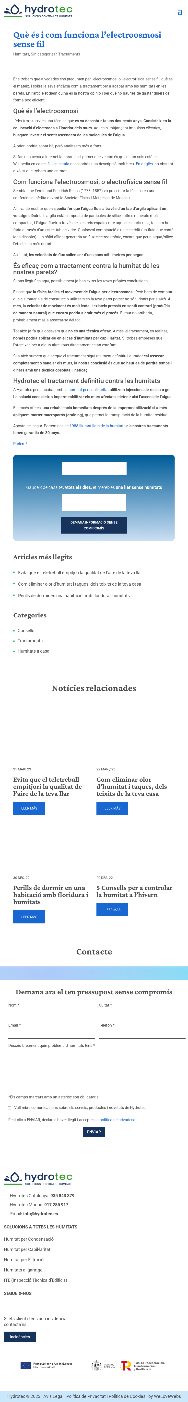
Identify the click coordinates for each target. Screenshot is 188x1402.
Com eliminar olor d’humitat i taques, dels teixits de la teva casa (79, 584)
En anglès (144, 164)
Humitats (21, 54)
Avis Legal (53, 1396)
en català (61, 164)
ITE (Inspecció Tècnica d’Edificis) (35, 1280)
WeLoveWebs (167, 1396)
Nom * (51, 1009)
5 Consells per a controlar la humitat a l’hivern (134, 891)
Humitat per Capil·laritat (27, 1249)
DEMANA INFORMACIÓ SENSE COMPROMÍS (94, 525)
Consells (26, 630)
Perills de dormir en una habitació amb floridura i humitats (74, 595)
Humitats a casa (33, 651)
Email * (51, 1029)
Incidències (20, 1337)
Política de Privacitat (86, 1396)
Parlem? (20, 443)
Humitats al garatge (23, 1269)
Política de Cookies (127, 1396)
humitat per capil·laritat (89, 389)
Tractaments (69, 54)
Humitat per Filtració (24, 1259)
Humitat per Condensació (29, 1239)
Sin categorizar (44, 54)
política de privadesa (117, 1119)
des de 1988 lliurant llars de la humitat (90, 426)
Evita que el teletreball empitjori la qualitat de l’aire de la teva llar (80, 572)
